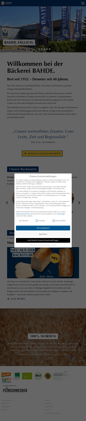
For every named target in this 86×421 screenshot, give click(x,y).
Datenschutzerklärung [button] (44, 245)
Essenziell (23, 221)
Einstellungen (61, 214)
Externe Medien (59, 221)
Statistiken (40, 221)
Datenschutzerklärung (23, 214)
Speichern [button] (43, 234)
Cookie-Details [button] (33, 245)
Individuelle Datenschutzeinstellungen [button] (43, 240)
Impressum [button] (53, 245)
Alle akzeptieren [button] (43, 228)
